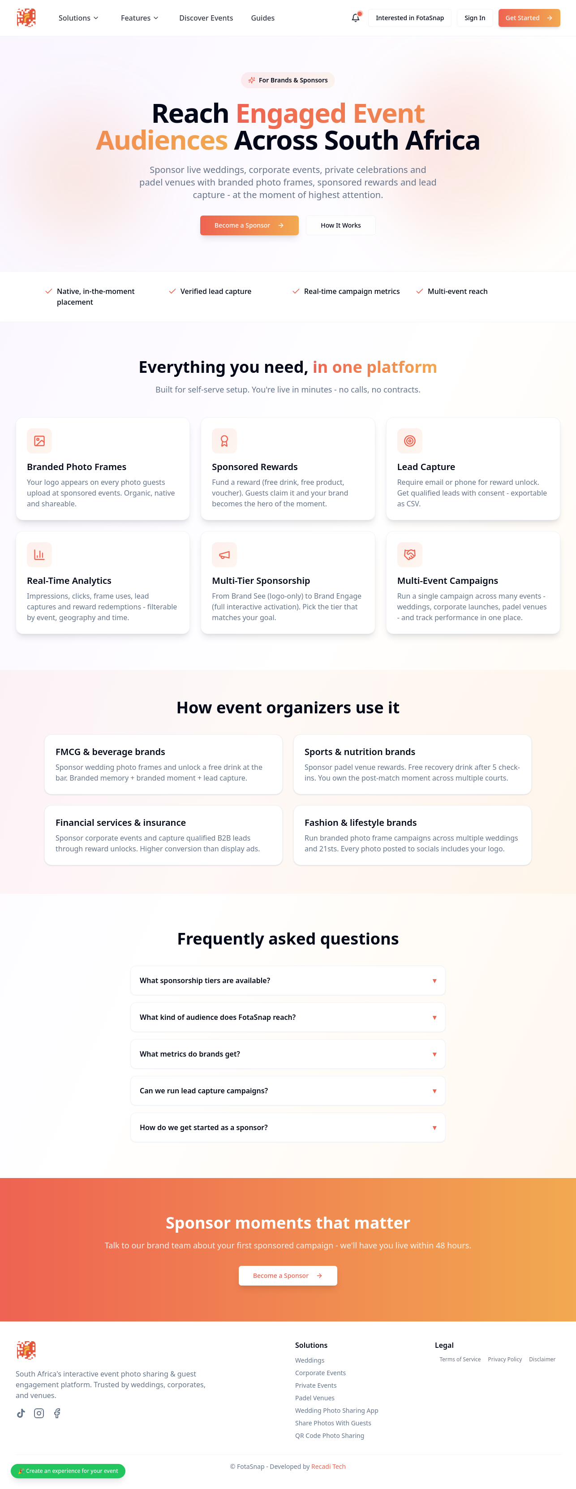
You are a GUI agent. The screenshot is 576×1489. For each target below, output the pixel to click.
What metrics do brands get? (288, 1054)
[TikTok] (21, 1413)
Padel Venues (315, 1398)
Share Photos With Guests (333, 1423)
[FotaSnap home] (26, 18)
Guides (263, 18)
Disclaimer (542, 1359)
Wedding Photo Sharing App (336, 1410)
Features (140, 18)
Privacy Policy (505, 1359)
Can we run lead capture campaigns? (288, 1090)
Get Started (529, 17)
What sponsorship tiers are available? (288, 980)
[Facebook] (57, 1413)
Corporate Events (320, 1372)
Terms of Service (460, 1359)
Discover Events (206, 18)
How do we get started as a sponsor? (288, 1127)
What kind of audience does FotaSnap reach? (288, 1017)
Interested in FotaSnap (410, 17)
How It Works (341, 225)
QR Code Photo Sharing (329, 1435)
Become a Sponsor (249, 225)
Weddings (309, 1360)
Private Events (316, 1385)
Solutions (79, 18)
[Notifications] (355, 18)
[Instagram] (39, 1413)
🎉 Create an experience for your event (68, 1471)
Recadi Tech (328, 1466)
